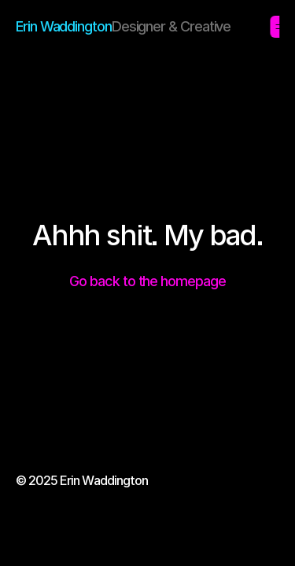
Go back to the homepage (147, 281)
